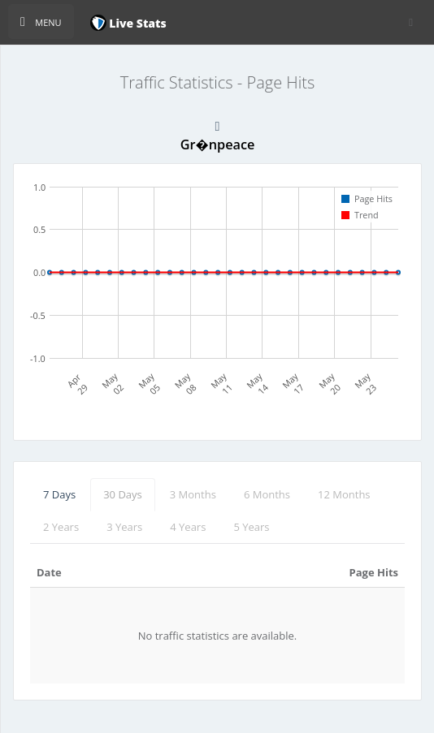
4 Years (188, 527)
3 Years (124, 527)
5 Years (251, 527)
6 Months (267, 494)
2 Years (61, 527)
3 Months (193, 494)
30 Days (122, 494)
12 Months (344, 494)
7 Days (59, 494)
